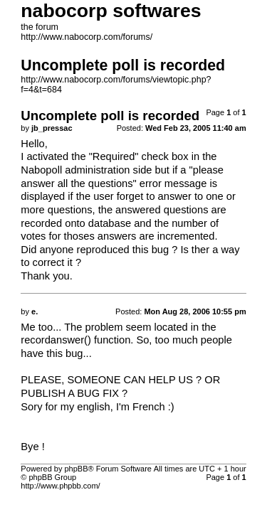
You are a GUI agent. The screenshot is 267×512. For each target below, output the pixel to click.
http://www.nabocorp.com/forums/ (86, 37)
